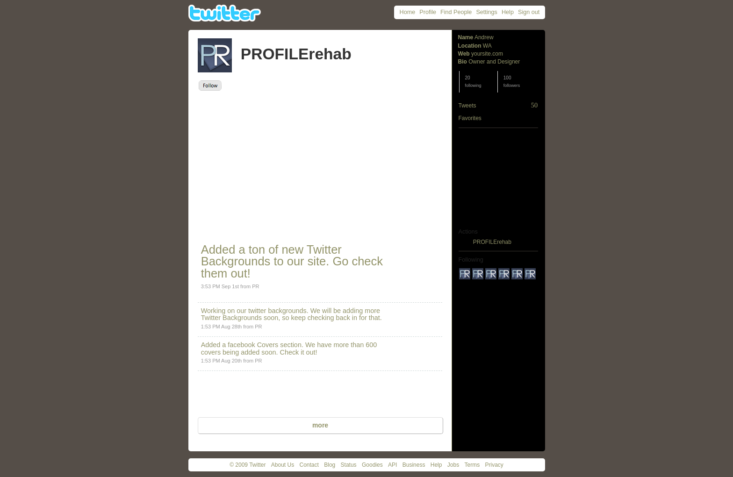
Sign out (528, 12)
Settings (486, 12)
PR (255, 286)
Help (508, 12)
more (320, 425)
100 (511, 81)
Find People (456, 12)
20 (473, 81)
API (392, 465)
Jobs (453, 465)
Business (413, 465)
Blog (329, 465)
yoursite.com (487, 53)
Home (408, 12)
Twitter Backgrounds (231, 317)
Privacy (494, 465)
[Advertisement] (282, 160)
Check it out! (298, 352)
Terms (472, 465)
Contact (309, 465)
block (465, 242)
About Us (282, 465)
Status (349, 465)
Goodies (372, 465)
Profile (427, 12)
